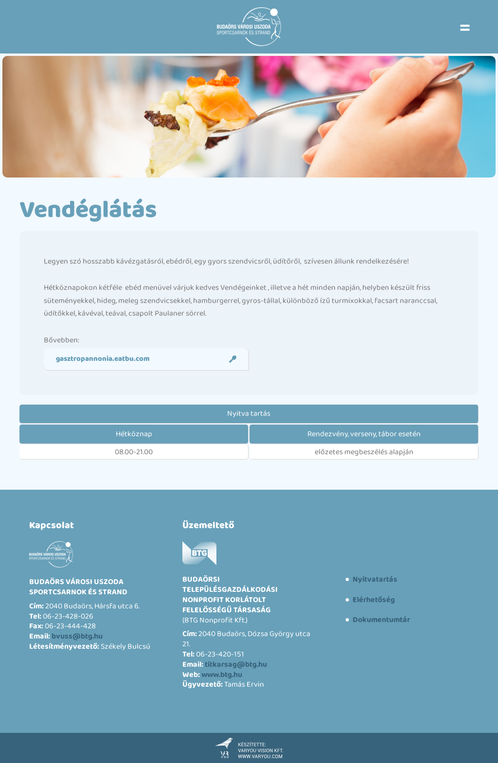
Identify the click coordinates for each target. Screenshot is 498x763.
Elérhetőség (373, 600)
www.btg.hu (221, 675)
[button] (465, 26)
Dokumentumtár (380, 620)
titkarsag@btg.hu (236, 664)
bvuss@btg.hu (77, 636)
